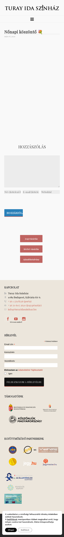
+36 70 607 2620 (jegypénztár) (24, 305)
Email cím (9, 344)
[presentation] (26, 200)
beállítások (12, 519)
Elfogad (11, 530)
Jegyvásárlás (31, 239)
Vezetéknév (9, 361)
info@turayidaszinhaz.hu (22, 309)
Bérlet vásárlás (31, 249)
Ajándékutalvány (31, 259)
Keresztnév (9, 352)
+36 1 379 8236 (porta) (19, 301)
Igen (10, 373)
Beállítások (25, 530)
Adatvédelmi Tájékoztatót (30, 370)
